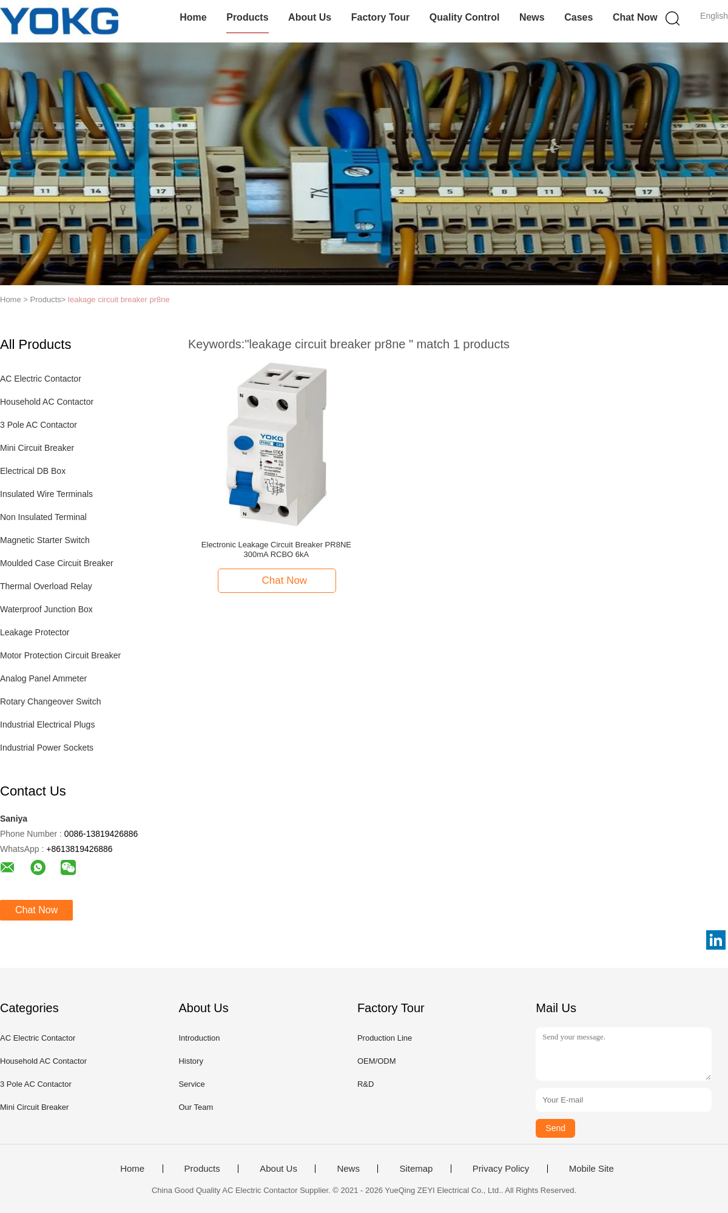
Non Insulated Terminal (43, 517)
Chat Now (635, 17)
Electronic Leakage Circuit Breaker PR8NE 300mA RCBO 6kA (276, 549)
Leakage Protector (34, 632)
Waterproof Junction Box (46, 609)
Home (193, 17)
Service (191, 1084)
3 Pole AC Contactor (38, 425)
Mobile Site (591, 1168)
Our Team (195, 1107)
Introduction (199, 1037)
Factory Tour (380, 17)
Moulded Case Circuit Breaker (56, 563)
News (532, 17)
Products (247, 17)
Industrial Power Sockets (46, 747)
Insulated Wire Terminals (46, 494)
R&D (365, 1084)
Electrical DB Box (33, 471)
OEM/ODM (376, 1061)
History (190, 1061)
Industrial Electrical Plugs (47, 724)
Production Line (384, 1037)
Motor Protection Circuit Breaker (60, 655)
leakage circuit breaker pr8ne (119, 299)
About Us (309, 17)
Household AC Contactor (46, 402)
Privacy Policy (501, 1168)
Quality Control (465, 17)
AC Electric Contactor (40, 378)
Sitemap (416, 1168)
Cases (578, 17)
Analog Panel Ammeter (43, 678)
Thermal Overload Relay (46, 586)
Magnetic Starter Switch (45, 540)
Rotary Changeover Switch (50, 701)
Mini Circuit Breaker (37, 448)
